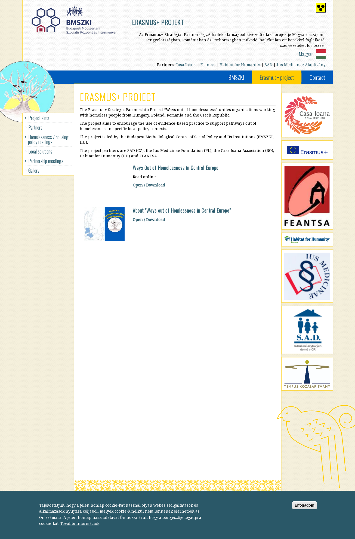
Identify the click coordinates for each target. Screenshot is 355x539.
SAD (268, 64)
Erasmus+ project (277, 77)
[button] (104, 224)
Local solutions (40, 151)
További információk (79, 526)
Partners (35, 127)
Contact (317, 77)
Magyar (306, 53)
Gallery (33, 170)
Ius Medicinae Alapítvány (301, 64)
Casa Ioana (185, 64)
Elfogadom (304, 509)
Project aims (38, 117)
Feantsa (207, 64)
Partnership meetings (45, 160)
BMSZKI (236, 77)
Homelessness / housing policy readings (48, 139)
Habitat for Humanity (240, 64)
